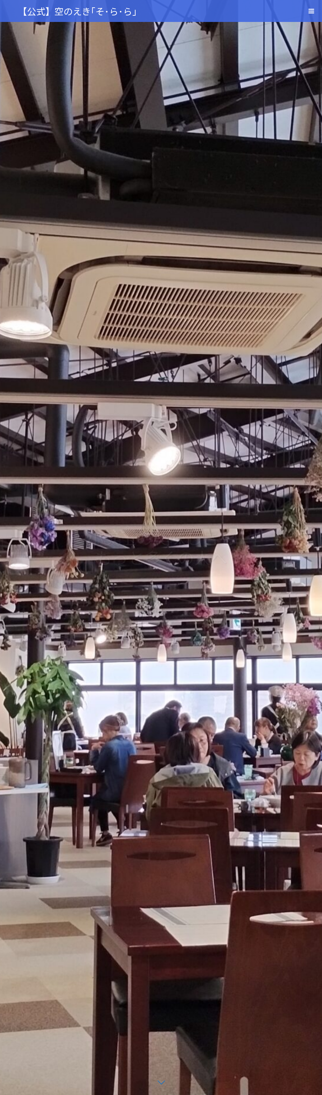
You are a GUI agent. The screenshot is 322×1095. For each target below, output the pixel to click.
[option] (161, 547)
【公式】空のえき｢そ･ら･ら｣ (77, 11)
